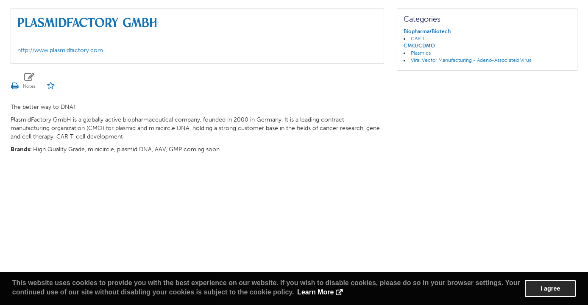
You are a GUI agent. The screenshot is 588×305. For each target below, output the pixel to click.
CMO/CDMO (419, 46)
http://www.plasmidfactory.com (60, 50)
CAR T (418, 39)
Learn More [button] (315, 292)
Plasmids (421, 53)
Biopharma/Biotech (427, 31)
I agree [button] (550, 288)
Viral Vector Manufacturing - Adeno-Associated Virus (471, 60)
